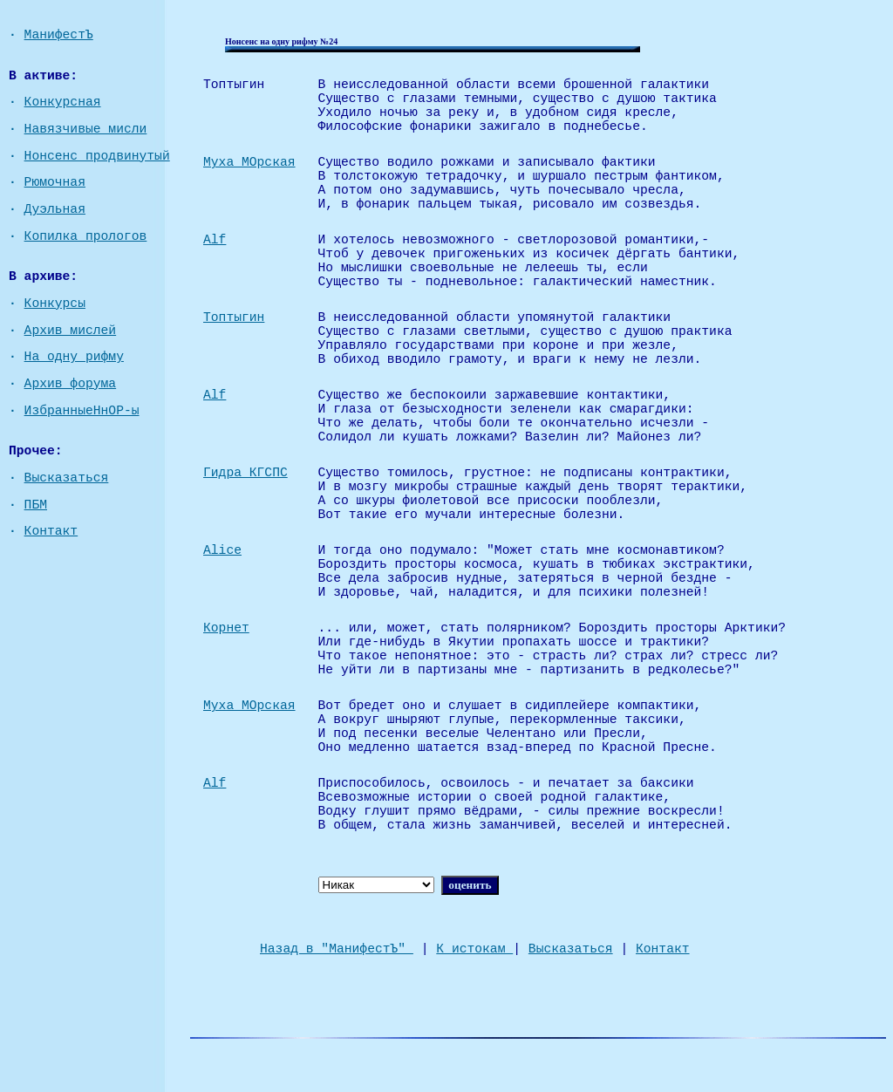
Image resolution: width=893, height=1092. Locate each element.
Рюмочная (54, 182)
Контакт (51, 531)
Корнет (226, 628)
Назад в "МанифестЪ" (336, 949)
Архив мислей (70, 331)
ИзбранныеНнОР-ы (82, 411)
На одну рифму (74, 357)
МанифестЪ (58, 35)
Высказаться (66, 478)
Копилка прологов (85, 236)
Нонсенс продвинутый (97, 156)
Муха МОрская (249, 162)
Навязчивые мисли (85, 129)
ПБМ (35, 505)
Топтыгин (233, 317)
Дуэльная (54, 209)
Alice (222, 550)
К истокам (474, 949)
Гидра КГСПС (245, 473)
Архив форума (70, 384)
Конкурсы (54, 304)
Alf (214, 240)
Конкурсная (62, 102)
